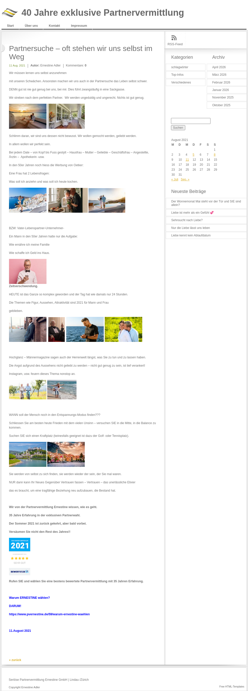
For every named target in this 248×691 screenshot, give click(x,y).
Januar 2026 (220, 90)
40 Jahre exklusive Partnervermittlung (103, 13)
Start (10, 25)
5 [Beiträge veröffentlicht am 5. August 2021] (193, 154)
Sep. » (185, 179)
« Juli (174, 179)
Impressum (79, 25)
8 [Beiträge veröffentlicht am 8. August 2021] (215, 154)
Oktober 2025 (221, 105)
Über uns (31, 25)
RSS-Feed (175, 44)
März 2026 (219, 74)
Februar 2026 (221, 82)
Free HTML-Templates (232, 686)
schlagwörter (179, 67)
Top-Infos (177, 74)
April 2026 (219, 67)
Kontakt (54, 25)
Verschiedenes (181, 82)
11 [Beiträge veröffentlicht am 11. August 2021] (187, 159)
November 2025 (223, 97)
